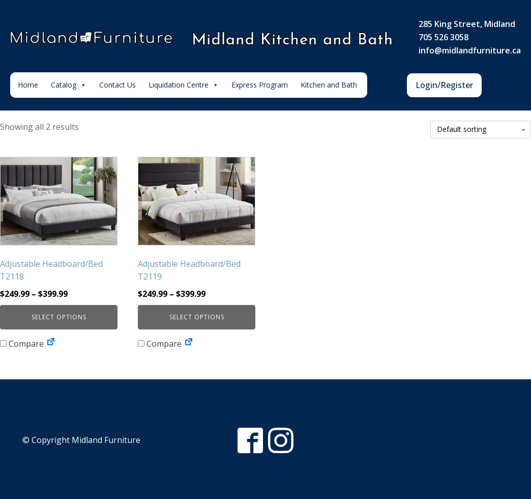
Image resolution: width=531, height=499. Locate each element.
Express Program (259, 85)
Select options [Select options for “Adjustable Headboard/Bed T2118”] (59, 317)
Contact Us (117, 85)
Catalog (68, 85)
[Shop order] (480, 129)
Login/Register (444, 85)
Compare (22, 343)
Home (28, 85)
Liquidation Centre (184, 85)
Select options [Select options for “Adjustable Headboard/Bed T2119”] (196, 317)
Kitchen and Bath (329, 85)
